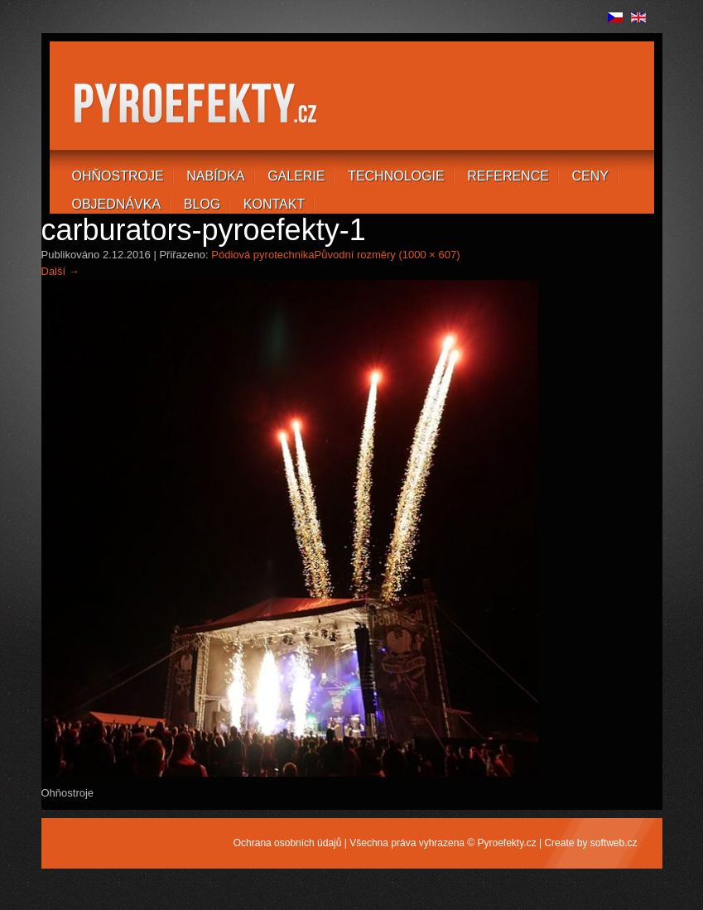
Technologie (396, 176)
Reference (508, 176)
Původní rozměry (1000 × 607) (387, 254)
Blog (202, 204)
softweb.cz (614, 843)
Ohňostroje (118, 176)
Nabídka (215, 176)
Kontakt (274, 204)
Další (60, 271)
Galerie (296, 176)
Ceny (590, 176)
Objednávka (116, 204)
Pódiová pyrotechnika (262, 254)
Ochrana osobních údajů (288, 843)
